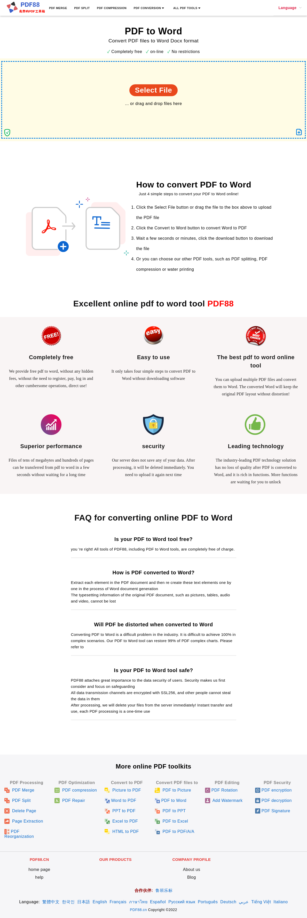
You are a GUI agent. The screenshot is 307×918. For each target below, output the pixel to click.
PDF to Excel (171, 821)
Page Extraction (23, 821)
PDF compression (75, 790)
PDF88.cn (138, 910)
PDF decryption (273, 800)
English (100, 902)
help (39, 877)
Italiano (280, 902)
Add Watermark (224, 800)
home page (39, 869)
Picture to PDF (123, 790)
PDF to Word (170, 800)
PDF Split (17, 800)
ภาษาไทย (138, 902)
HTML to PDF (122, 831)
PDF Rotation (221, 790)
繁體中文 (50, 902)
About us (191, 869)
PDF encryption (273, 790)
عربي (244, 902)
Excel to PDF (121, 821)
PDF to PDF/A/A (174, 831)
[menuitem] (290, 8)
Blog (191, 877)
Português (208, 902)
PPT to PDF (120, 811)
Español (158, 902)
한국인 (68, 902)
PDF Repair (69, 800)
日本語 (83, 902)
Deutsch (228, 902)
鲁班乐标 (163, 890)
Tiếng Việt (261, 902)
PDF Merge (19, 790)
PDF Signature (272, 811)
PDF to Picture (173, 790)
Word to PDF (120, 800)
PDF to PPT (170, 811)
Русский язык (181, 902)
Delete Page (20, 811)
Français (118, 902)
